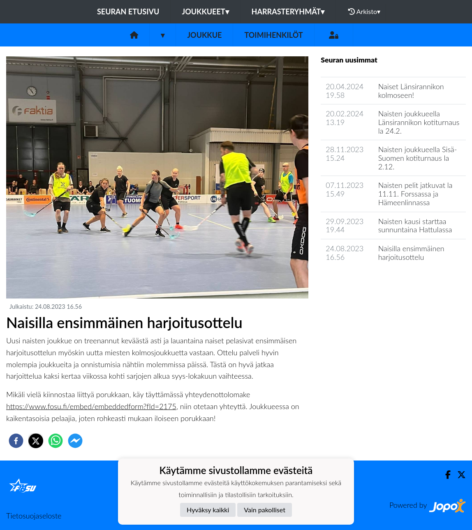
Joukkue (204, 34)
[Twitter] (458, 474)
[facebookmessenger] (75, 440)
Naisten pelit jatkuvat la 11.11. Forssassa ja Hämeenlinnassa (415, 193)
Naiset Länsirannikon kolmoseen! (411, 91)
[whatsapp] (55, 440)
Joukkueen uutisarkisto (362, 280)
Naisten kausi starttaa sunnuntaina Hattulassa (415, 225)
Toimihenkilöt (273, 34)
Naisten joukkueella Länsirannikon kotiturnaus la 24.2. (419, 122)
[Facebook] (445, 474)
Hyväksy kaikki (208, 510)
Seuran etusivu (128, 11)
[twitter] (35, 440)
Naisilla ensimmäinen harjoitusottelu (411, 253)
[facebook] (16, 440)
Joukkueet (205, 11)
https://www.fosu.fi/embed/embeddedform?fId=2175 (91, 406)
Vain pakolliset (264, 510)
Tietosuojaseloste (33, 515)
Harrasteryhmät (288, 11)
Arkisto (364, 11)
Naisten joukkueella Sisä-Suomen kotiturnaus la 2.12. (417, 158)
